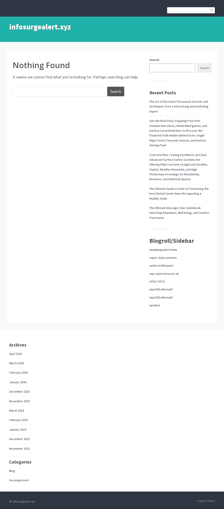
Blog (12, 471)
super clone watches (163, 258)
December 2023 (19, 439)
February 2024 (18, 420)
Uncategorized (19, 480)
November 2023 (19, 448)
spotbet (154, 305)
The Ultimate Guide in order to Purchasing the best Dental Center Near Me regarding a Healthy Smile (179, 193)
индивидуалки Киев (163, 250)
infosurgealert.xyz (40, 26)
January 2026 (17, 382)
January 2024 (17, 429)
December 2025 (19, 391)
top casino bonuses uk (164, 274)
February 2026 (18, 372)
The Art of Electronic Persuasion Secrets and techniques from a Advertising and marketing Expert (178, 106)
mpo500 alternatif (161, 289)
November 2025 (19, 401)
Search (154, 60)
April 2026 (15, 354)
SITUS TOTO (157, 281)
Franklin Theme (206, 500)
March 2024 (16, 410)
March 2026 (16, 363)
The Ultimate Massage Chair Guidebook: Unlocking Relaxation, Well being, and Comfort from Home (179, 213)
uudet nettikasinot (161, 265)
